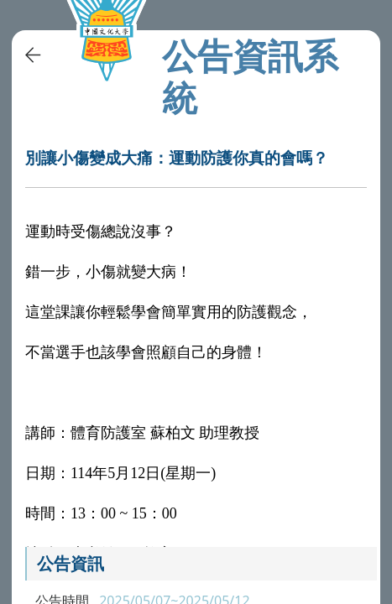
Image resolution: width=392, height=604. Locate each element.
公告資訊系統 (250, 76)
